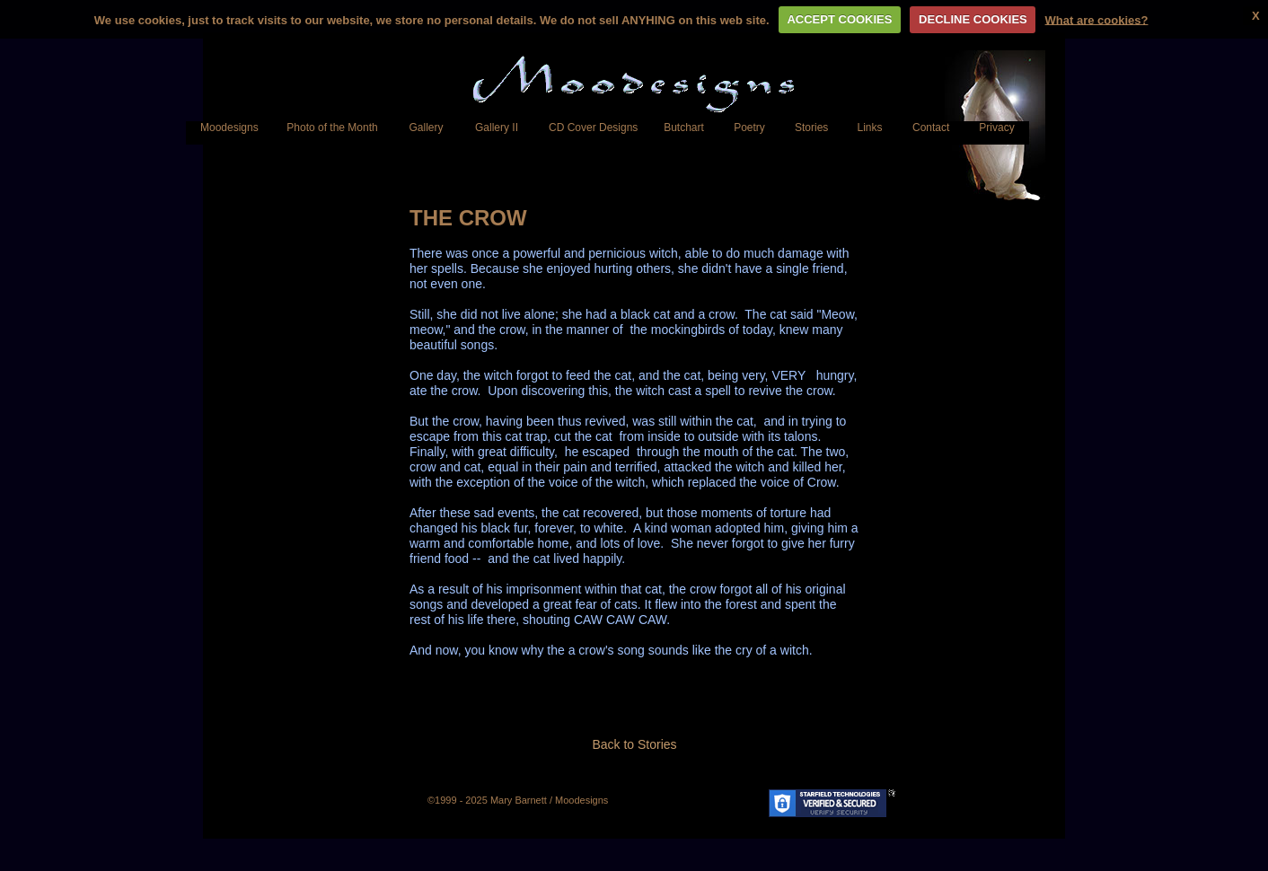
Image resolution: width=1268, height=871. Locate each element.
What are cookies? (1097, 19)
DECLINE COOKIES (973, 19)
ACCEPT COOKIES (839, 19)
